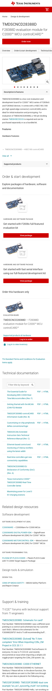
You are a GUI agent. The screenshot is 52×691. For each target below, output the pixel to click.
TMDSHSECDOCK (16, 119)
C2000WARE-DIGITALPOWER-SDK (17, 532)
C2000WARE (7, 527)
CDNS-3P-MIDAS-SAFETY (13, 583)
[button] (5, 9)
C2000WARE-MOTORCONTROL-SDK (18, 540)
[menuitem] (24, 9)
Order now (26, 41)
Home (4, 16)
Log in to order (26, 339)
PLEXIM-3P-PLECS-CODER (13, 558)
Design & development (20, 16)
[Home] (25, 3)
